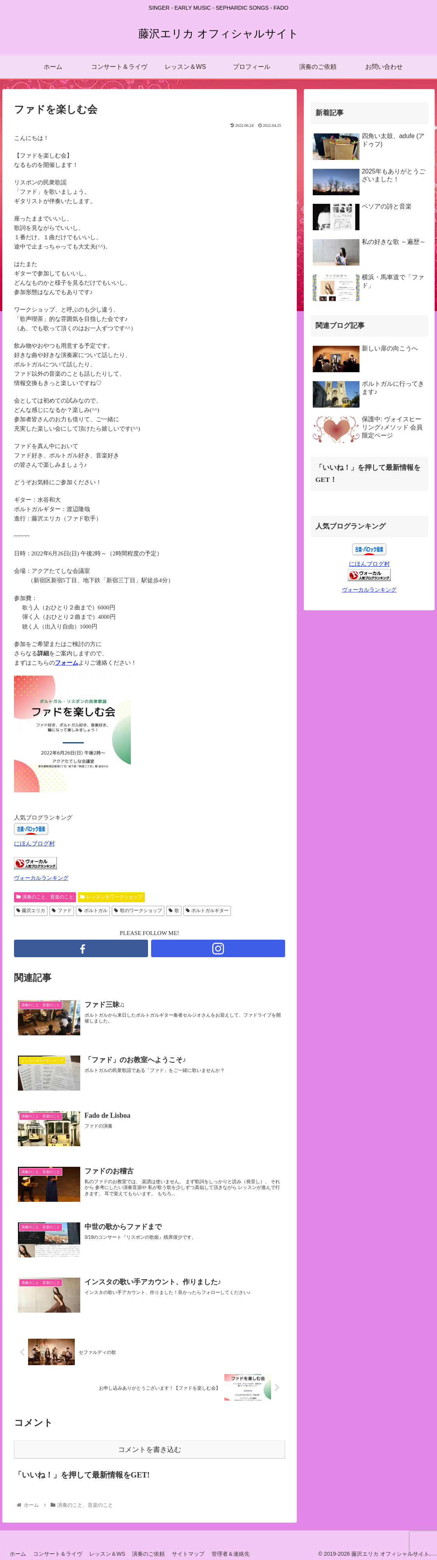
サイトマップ (194, 1554)
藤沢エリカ (31, 910)
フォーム (66, 663)
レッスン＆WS (110, 1554)
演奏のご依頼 (153, 1554)
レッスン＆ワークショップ (111, 897)
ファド (62, 910)
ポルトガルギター (207, 910)
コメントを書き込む (149, 1449)
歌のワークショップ (138, 910)
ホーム (19, 1554)
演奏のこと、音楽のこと (45, 897)
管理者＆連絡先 (237, 1554)
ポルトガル (92, 910)
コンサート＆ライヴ (59, 1554)
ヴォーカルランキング (41, 878)
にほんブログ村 (34, 843)
